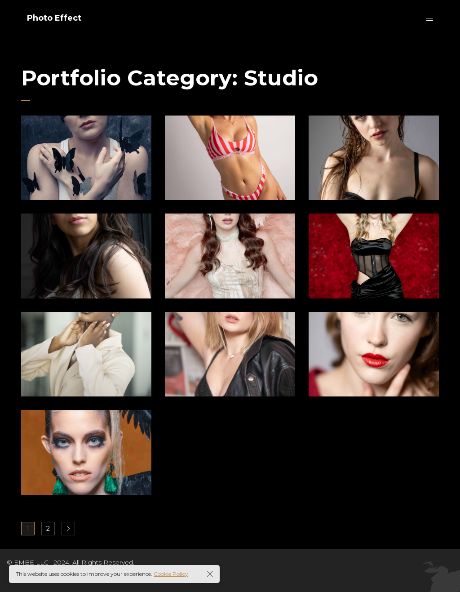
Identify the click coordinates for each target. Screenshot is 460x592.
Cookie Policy (171, 573)
